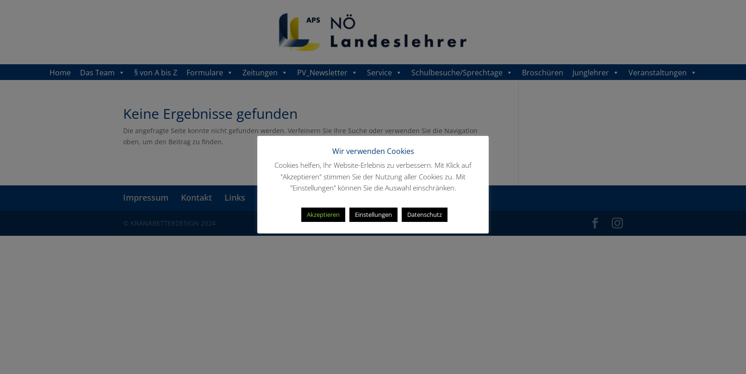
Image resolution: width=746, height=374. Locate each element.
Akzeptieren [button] (323, 214)
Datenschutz (424, 214)
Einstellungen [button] (373, 214)
